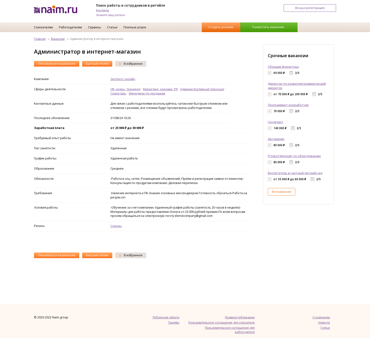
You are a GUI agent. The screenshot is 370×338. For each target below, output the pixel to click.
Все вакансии (281, 191)
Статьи (112, 27)
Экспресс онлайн (122, 79)
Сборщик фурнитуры (283, 66)
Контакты (102, 10)
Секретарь (118, 93)
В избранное (131, 64)
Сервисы (94, 27)
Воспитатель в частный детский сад (295, 173)
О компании (321, 317)
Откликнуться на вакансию (57, 64)
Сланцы (116, 226)
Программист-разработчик (288, 105)
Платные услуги (134, 27)
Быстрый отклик (97, 64)
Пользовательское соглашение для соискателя (221, 323)
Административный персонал (202, 89)
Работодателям (70, 27)
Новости (324, 323)
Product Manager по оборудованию (294, 156)
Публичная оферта (166, 317)
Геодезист (275, 122)
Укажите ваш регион (110, 15)
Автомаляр (276, 139)
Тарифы (173, 323)
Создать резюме (220, 27)
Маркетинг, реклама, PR (160, 89)
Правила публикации (240, 317)
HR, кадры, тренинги (125, 89)
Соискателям (43, 27)
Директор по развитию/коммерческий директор (297, 85)
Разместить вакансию (268, 27)
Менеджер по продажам (147, 93)
